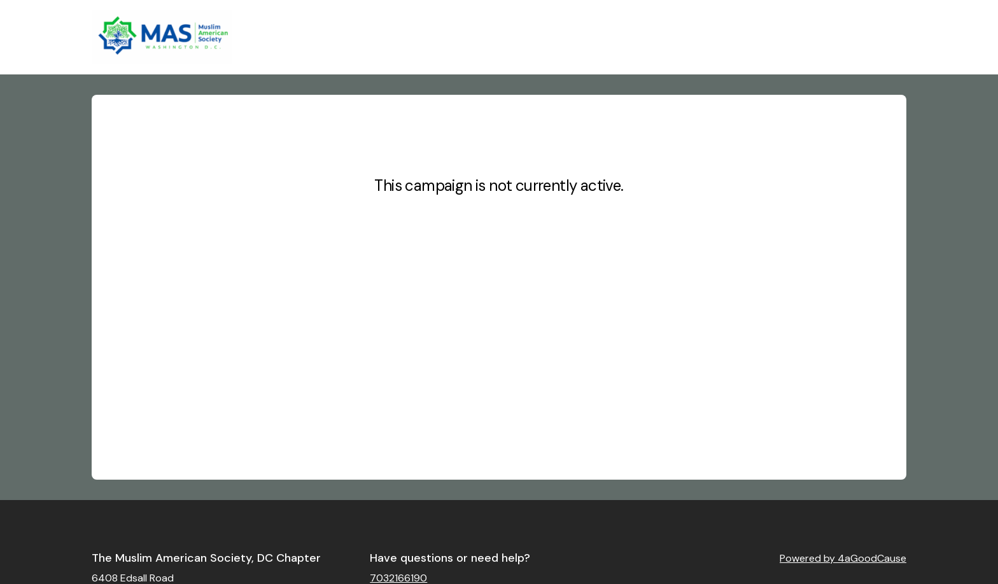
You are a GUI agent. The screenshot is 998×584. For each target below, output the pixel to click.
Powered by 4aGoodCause (843, 558)
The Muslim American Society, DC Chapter (206, 558)
